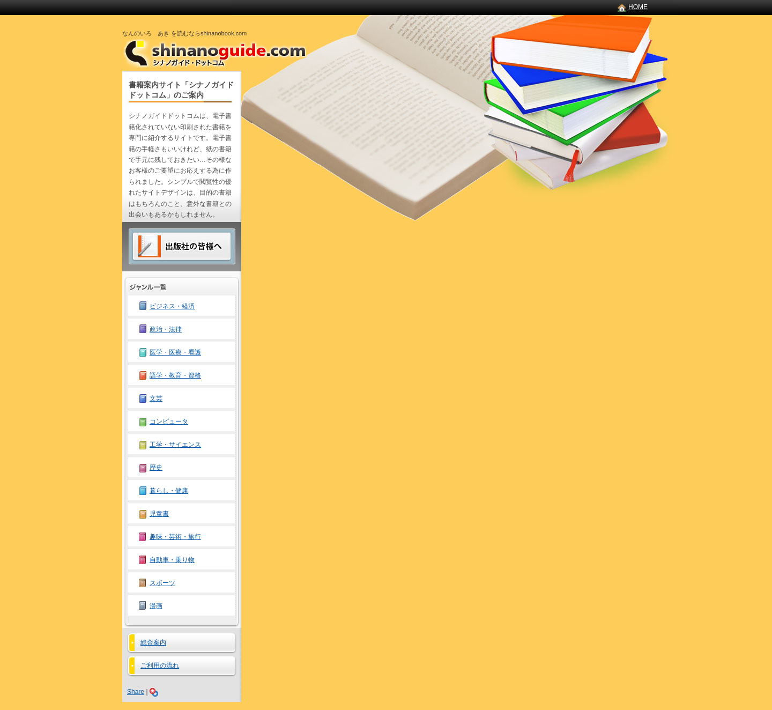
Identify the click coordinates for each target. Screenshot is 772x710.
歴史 (156, 467)
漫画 (156, 606)
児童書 (159, 513)
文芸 (156, 398)
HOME (638, 7)
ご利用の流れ (159, 665)
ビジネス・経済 (172, 306)
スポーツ (162, 583)
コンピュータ (169, 421)
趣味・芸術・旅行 (175, 537)
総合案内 (153, 642)
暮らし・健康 (169, 490)
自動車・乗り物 (172, 560)
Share (135, 692)
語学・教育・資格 (175, 375)
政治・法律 (166, 329)
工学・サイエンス (175, 444)
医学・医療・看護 (175, 352)
